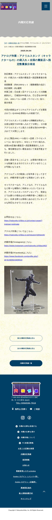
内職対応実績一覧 (14, 43)
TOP (5, 43)
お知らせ (26, 473)
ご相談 (35, 416)
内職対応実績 (26, 462)
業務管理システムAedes (26, 478)
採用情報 (26, 467)
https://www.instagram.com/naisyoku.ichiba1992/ (25, 246)
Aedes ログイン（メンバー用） (26, 484)
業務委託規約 (26, 495)
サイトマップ (26, 506)
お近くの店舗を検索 (26, 456)
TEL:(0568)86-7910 (26, 410)
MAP (27, 407)
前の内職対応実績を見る (26, 339)
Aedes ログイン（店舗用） (26, 489)
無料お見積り (19, 416)
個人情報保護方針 (26, 501)
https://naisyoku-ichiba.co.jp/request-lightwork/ (24, 235)
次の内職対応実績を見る (26, 351)
